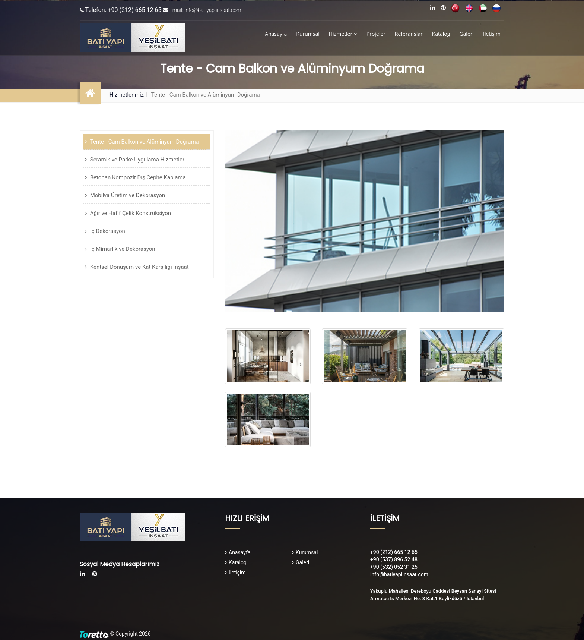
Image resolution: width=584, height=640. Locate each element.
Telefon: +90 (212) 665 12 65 (123, 9)
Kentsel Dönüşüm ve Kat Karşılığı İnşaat (139, 267)
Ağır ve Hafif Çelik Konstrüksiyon (130, 213)
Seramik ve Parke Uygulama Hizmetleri (137, 159)
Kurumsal (307, 33)
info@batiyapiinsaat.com (399, 574)
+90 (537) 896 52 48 (394, 559)
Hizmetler (343, 33)
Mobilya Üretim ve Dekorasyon (127, 195)
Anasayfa (276, 33)
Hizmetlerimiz (127, 94)
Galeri (466, 33)
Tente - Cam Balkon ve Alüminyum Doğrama (144, 141)
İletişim (492, 33)
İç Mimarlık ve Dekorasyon (122, 249)
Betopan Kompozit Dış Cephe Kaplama (137, 177)
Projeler (375, 33)
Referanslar (409, 33)
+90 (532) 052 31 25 (394, 567)
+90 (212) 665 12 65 (394, 552)
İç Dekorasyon (107, 231)
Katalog (441, 33)
